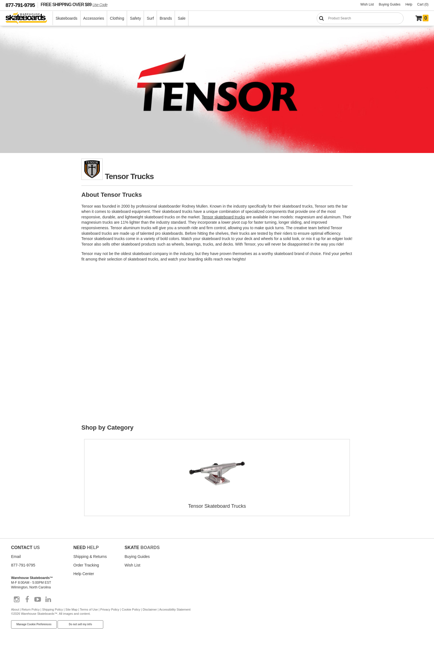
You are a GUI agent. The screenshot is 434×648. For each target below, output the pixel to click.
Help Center (83, 574)
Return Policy (31, 609)
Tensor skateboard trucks (223, 217)
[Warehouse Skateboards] (29, 18)
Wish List (367, 4)
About (15, 609)
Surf (150, 18)
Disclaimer (150, 609)
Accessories (93, 18)
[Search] (360, 18)
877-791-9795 (20, 5)
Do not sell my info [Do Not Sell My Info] (80, 624)
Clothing (117, 18)
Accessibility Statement (174, 609)
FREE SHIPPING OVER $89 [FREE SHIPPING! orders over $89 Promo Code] (74, 4)
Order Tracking (86, 565)
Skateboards (67, 18)
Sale (181, 18)
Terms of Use (89, 609)
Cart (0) (422, 4)
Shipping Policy (52, 609)
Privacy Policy (109, 609)
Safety (135, 18)
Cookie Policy (131, 609)
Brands (166, 18)
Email (16, 556)
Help (408, 4)
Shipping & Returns (90, 556)
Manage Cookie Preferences (33, 624)
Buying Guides (390, 4)
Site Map (71, 609)
